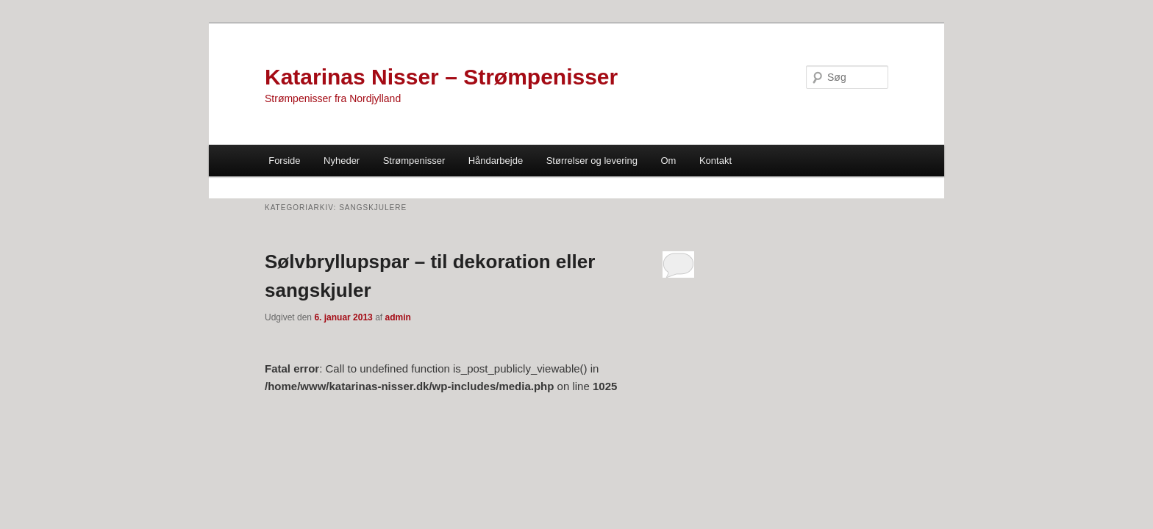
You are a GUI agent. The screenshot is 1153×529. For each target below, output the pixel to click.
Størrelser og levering (592, 160)
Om (668, 160)
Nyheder (342, 160)
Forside (284, 160)
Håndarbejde (495, 160)
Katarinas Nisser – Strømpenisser (441, 77)
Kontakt (715, 160)
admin (397, 317)
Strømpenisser (414, 160)
